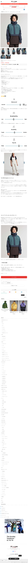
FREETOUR (3, 336)
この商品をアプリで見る (14, 285)
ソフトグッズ (4, 338)
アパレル (3, 327)
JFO (2, 405)
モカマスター (3, 476)
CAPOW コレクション (5, 354)
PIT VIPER (2, 414)
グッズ (3, 465)
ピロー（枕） (4, 489)
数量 (1, 273)
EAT (1, 498)
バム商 (3, 407)
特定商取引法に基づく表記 (5, 513)
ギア (2, 325)
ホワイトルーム (4, 515)
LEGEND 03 (3, 378)
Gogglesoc (3, 471)
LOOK (3, 429)
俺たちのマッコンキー (4, 469)
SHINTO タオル (3, 389)
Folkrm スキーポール (4, 385)
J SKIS (3, 400)
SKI (1, 500)
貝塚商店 (2, 496)
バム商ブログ (3, 508)
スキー (3, 323)
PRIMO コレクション (5, 352)
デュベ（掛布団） (4, 485)
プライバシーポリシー (5, 511)
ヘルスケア (3, 491)
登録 (20, 555)
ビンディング (3, 425)
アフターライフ (4, 343)
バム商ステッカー (4, 447)
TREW (3, 403)
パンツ (3, 369)
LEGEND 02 (3, 376)
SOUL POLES (3, 420)
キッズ (3, 349)
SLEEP (2, 502)
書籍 (2, 451)
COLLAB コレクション (5, 332)
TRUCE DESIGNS (3, 409)
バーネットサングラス (4, 374)
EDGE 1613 (3, 383)
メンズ (3, 345)
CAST (2, 334)
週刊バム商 (3, 449)
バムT (3, 445)
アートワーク (3, 434)
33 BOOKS (2, 460)
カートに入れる (14, 277)
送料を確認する (8, 282)
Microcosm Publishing (5, 454)
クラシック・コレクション (5, 358)
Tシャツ (3, 365)
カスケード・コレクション (5, 356)
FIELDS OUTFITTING (4, 387)
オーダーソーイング (4, 396)
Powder (3, 456)
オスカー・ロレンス (4, 438)
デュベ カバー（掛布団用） (5, 487)
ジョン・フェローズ (4, 436)
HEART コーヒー (3, 478)
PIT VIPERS (3, 416)
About (2, 506)
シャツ (3, 367)
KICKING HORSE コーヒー (4, 480)
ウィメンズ (3, 347)
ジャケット (3, 363)
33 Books (3, 458)
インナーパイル (4, 394)
